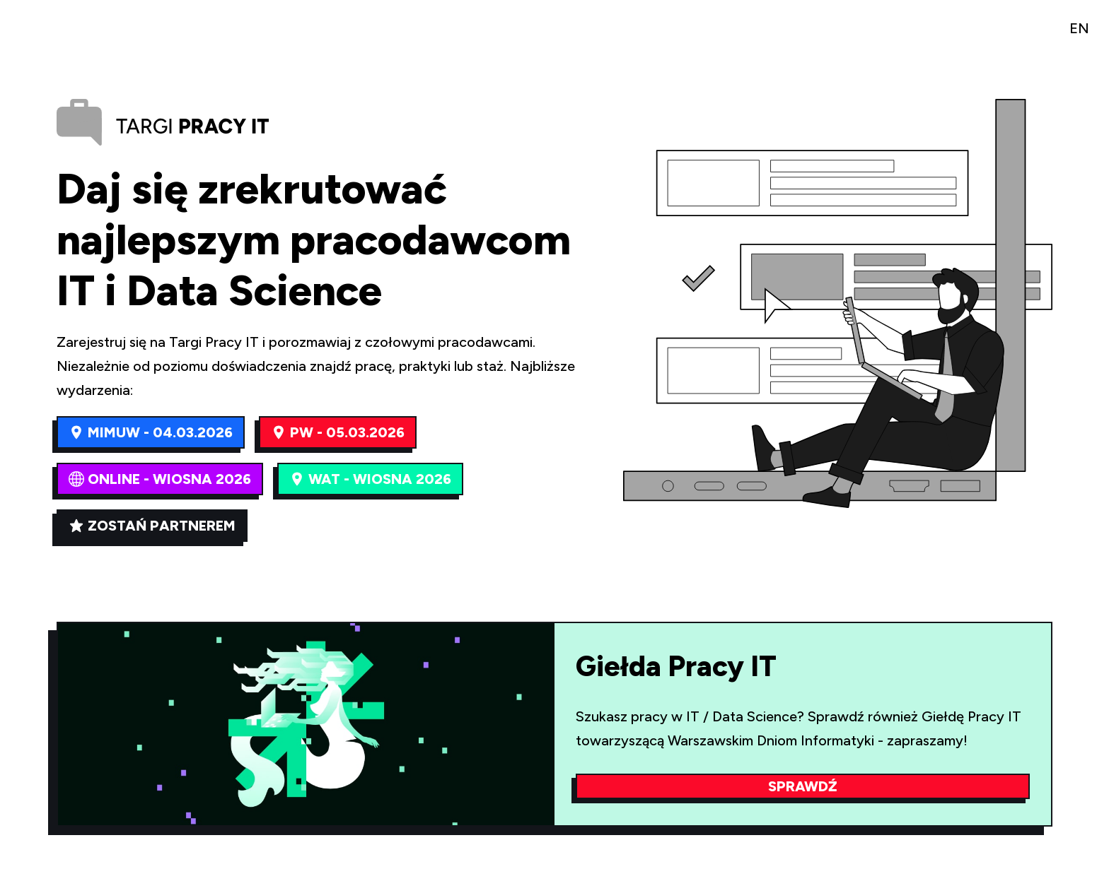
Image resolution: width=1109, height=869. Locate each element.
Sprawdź (802, 786)
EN (1079, 28)
